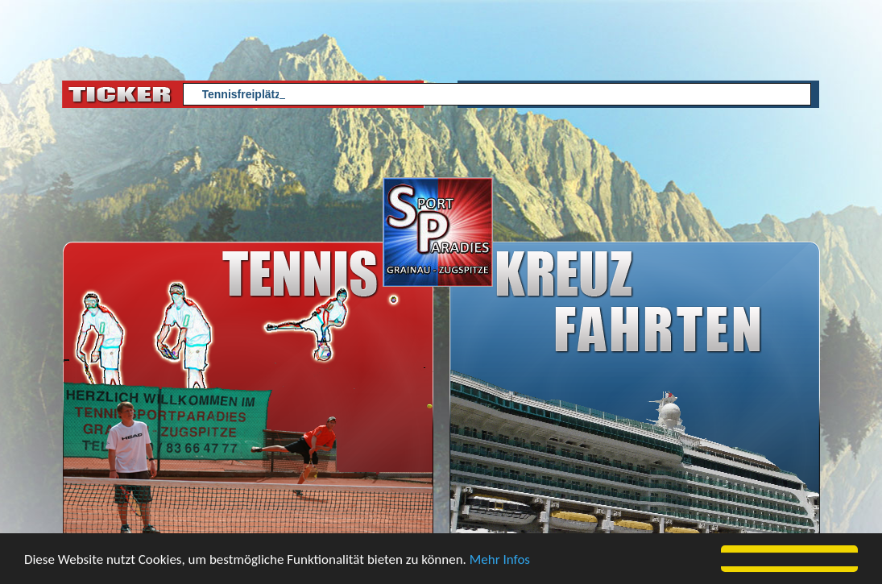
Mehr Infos (500, 560)
